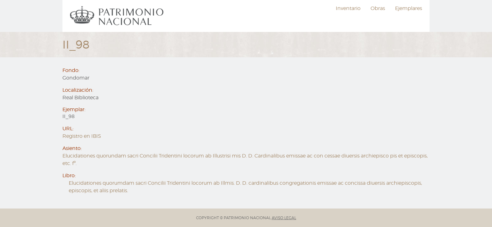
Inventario (348, 8)
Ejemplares (408, 8)
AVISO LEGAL (284, 217)
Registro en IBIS (81, 136)
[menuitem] (117, 16)
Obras (378, 8)
